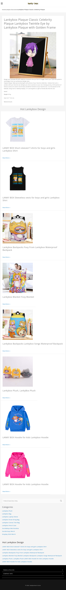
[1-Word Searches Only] (30, 500)
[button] (3, 3)
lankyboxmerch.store (35, 585)
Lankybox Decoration (11, 9)
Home (3, 9)
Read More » (6, 158)
